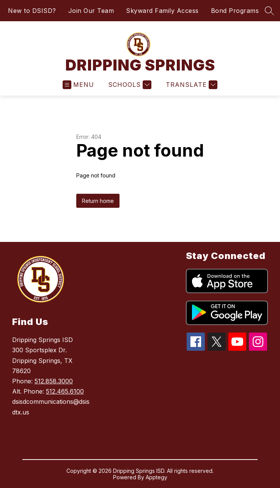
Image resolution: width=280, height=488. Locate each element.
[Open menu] (78, 84)
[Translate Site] (190, 84)
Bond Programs (235, 10)
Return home (98, 201)
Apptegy (156, 477)
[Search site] (269, 10)
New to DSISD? (32, 10)
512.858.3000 (54, 381)
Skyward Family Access (162, 10)
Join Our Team (91, 10)
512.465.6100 (65, 391)
